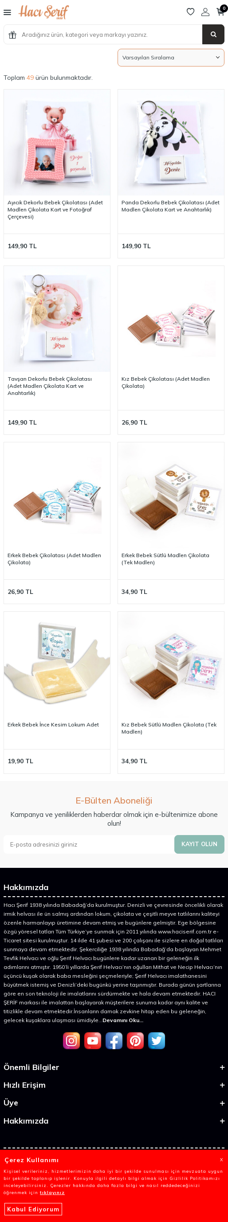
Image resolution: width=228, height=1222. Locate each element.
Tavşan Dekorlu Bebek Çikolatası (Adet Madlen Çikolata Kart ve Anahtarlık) (50, 385)
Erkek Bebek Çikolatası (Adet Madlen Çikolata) (54, 559)
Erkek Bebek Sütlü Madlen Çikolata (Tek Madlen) (165, 559)
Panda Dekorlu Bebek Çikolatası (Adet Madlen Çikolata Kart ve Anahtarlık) (171, 206)
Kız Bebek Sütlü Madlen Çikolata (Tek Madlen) (169, 728)
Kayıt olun (199, 843)
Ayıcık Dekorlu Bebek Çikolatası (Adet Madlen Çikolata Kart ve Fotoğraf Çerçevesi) (55, 209)
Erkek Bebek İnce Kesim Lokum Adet (53, 724)
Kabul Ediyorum (33, 1209)
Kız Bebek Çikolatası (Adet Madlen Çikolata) (166, 382)
